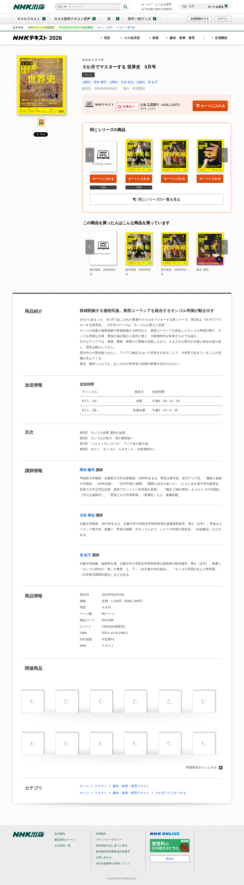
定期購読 (221, 38)
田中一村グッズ (139, 19)
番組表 (170, 858)
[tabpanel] (41, 86)
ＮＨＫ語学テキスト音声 (72, 19)
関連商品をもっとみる (204, 767)
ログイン (223, 18)
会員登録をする (199, 18)
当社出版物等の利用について (113, 863)
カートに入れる (103, 178)
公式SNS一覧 (62, 845)
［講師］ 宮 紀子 (146, 82)
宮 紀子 (85, 555)
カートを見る (218, 6)
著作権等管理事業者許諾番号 (113, 851)
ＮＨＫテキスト (28, 19)
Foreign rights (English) (158, 9)
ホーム (84, 786)
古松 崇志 (87, 515)
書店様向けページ (65, 839)
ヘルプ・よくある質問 (158, 4)
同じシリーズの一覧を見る (156, 200)
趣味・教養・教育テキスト (131, 786)
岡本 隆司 (87, 470)
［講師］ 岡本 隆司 (93, 82)
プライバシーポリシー (109, 839)
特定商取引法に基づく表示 (111, 845)
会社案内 (59, 833)
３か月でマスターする (170, 793)
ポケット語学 (105, 27)
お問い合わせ (104, 857)
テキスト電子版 (126, 27)
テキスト (101, 786)
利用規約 (101, 833)
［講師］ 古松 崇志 (121, 82)
